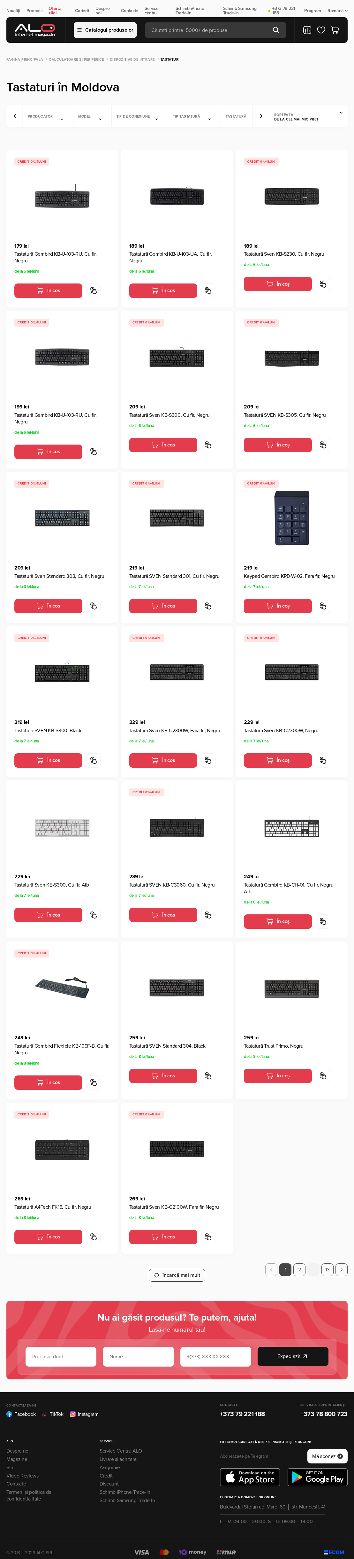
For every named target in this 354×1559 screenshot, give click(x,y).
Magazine (16, 1454)
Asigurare (110, 1462)
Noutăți (13, 11)
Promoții (34, 11)
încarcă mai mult (177, 1270)
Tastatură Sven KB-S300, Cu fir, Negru (169, 415)
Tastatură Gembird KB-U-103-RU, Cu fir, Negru (55, 257)
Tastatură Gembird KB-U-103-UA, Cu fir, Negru (170, 257)
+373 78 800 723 (324, 1409)
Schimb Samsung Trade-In (240, 10)
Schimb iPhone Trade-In (190, 10)
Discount (109, 1478)
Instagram (84, 1409)
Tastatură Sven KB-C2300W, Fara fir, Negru (174, 730)
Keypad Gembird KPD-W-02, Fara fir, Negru (289, 576)
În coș (48, 290)
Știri (10, 1462)
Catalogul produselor (105, 30)
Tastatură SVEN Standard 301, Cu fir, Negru (174, 576)
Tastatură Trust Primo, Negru (273, 1046)
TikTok (52, 1409)
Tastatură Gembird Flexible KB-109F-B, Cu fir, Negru (61, 1049)
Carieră (82, 11)
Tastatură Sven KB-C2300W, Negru (281, 730)
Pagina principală (24, 59)
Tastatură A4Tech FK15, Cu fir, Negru (52, 1207)
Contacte (129, 11)
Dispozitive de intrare (132, 59)
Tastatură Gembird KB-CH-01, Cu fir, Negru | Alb (289, 888)
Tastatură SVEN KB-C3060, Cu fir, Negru (172, 885)
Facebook (20, 1409)
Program (312, 11)
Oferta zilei (55, 10)
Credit (106, 1470)
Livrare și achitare (118, 1454)
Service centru (152, 10)
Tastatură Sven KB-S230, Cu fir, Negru (284, 254)
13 (327, 1270)
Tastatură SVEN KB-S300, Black (47, 730)
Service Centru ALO (121, 1445)
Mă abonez (327, 1450)
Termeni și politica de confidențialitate (28, 1490)
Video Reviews (22, 1470)
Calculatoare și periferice (76, 59)
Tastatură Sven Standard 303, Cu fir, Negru (59, 576)
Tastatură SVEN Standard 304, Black (167, 1046)
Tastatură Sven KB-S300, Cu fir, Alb (51, 885)
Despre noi (102, 10)
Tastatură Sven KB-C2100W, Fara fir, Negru (174, 1207)
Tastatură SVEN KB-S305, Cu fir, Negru (285, 415)
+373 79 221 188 (283, 10)
